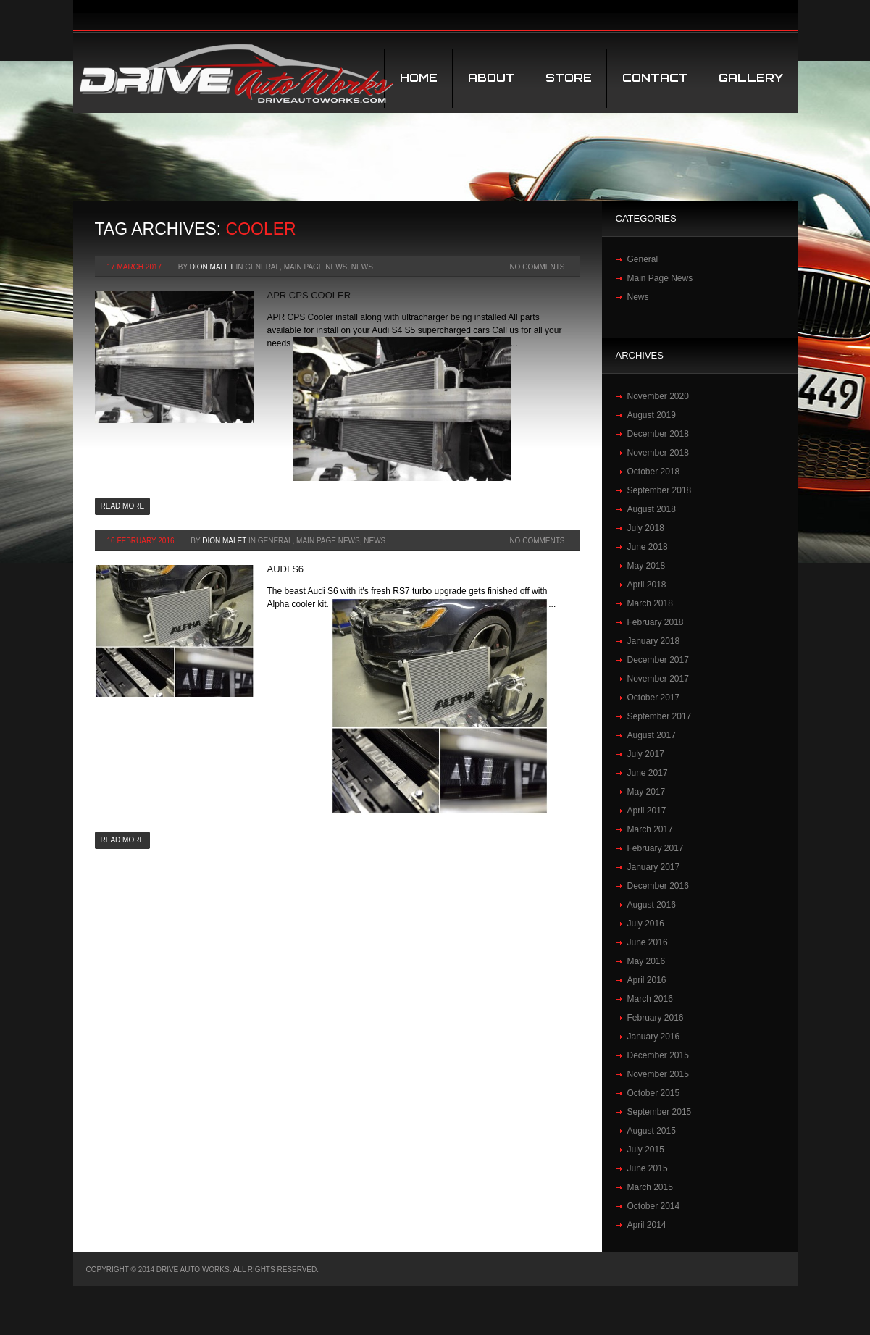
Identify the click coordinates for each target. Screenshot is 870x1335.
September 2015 (659, 1112)
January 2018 (653, 641)
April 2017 (646, 810)
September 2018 (659, 490)
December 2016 (658, 886)
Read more (123, 506)
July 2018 (645, 528)
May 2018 (646, 566)
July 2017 (645, 754)
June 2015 (647, 1168)
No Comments (536, 267)
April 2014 (646, 1225)
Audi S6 (285, 569)
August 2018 (651, 509)
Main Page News (316, 267)
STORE (568, 78)
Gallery (751, 78)
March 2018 (650, 603)
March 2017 (650, 829)
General (262, 267)
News (362, 267)
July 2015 (645, 1149)
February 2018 (655, 622)
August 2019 (651, 415)
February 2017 (655, 848)
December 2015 (658, 1055)
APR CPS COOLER (309, 295)
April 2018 (646, 584)
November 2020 (658, 396)
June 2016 (647, 942)
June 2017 (647, 773)
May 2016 (646, 961)
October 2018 (653, 471)
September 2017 (659, 716)
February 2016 (655, 1018)
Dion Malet (212, 267)
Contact (655, 78)
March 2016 (650, 999)
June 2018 (647, 547)
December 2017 (658, 660)
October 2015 (653, 1093)
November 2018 (658, 453)
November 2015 (658, 1074)
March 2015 (650, 1187)
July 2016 (645, 923)
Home (419, 78)
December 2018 (658, 434)
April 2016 (646, 980)
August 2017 (651, 735)
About (491, 78)
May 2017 (646, 792)
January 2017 (653, 867)
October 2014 (653, 1206)
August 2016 (651, 905)
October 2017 (653, 697)
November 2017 (658, 679)
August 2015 (651, 1131)
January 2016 (653, 1036)
